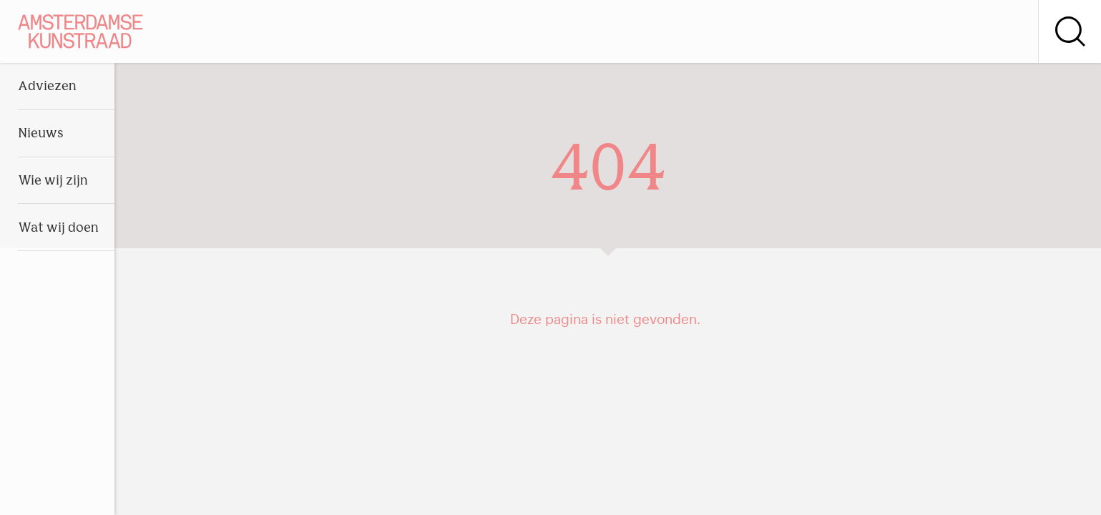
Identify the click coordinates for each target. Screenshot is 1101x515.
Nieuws (41, 134)
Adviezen (47, 87)
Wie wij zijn (53, 181)
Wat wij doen (58, 228)
